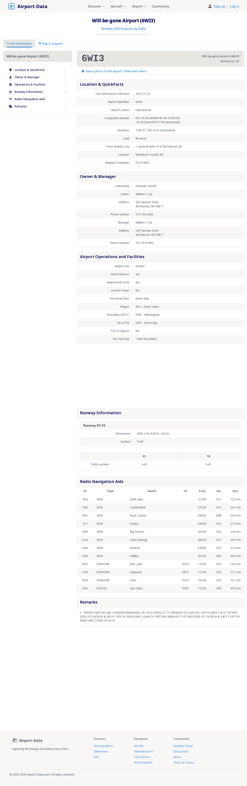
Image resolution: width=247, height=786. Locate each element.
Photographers (103, 746)
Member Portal (183, 746)
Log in (234, 6)
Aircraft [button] (118, 6)
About (177, 757)
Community (160, 6)
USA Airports (142, 757)
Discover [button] (96, 6)
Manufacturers (143, 751)
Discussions (180, 751)
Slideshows (101, 751)
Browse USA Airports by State (124, 28)
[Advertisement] (37, 151)
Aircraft (138, 746)
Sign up (219, 6)
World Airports (143, 762)
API (96, 757)
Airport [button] (139, 6)
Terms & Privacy (183, 762)
